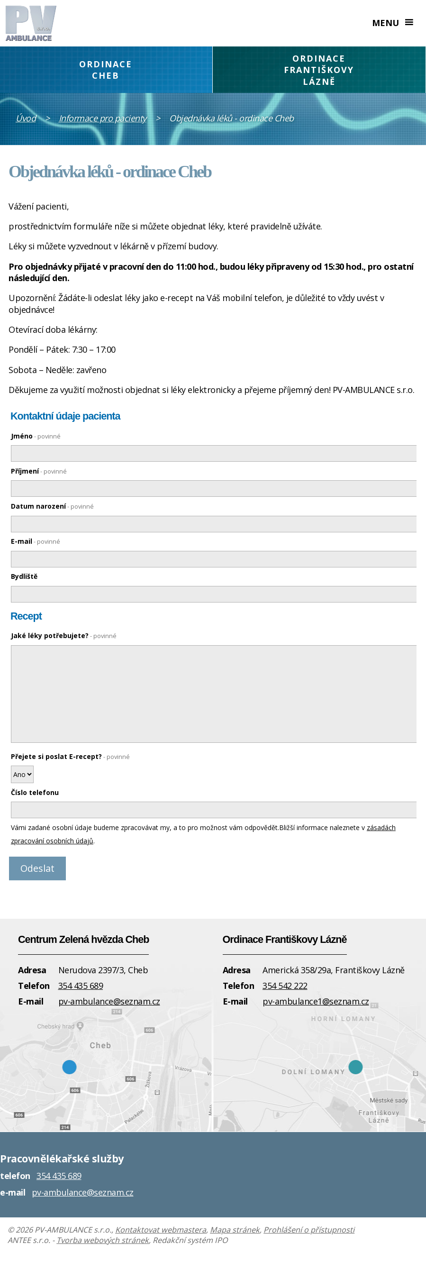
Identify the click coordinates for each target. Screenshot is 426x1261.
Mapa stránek (235, 1229)
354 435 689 (80, 985)
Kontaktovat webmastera (160, 1229)
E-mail (35, 541)
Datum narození (52, 506)
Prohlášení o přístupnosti (308, 1229)
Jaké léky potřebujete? (64, 635)
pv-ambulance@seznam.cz (109, 1001)
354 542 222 (285, 985)
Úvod (26, 118)
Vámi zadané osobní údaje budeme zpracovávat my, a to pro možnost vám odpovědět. (145, 827)
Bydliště (24, 576)
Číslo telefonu (35, 792)
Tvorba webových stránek (102, 1240)
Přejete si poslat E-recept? (70, 756)
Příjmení (39, 470)
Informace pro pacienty (102, 118)
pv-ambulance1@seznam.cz (316, 1001)
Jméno (36, 435)
